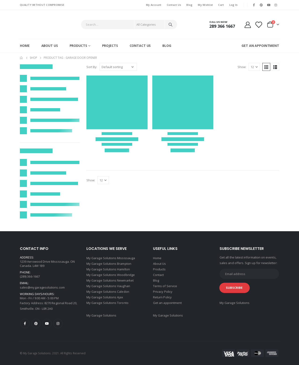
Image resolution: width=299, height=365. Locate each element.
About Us (49, 45)
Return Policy (162, 297)
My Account (153, 5)
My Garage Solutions (101, 315)
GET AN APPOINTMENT (260, 45)
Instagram (58, 323)
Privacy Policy (162, 291)
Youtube (47, 323)
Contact (158, 275)
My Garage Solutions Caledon (107, 291)
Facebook (25, 323)
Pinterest (36, 323)
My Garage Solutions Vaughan (108, 286)
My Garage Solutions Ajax (104, 297)
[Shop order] (118, 67)
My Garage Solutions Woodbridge (110, 275)
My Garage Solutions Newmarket (110, 280)
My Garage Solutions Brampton (108, 264)
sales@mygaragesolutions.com (42, 287)
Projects (110, 45)
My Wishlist (205, 5)
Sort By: (91, 67)
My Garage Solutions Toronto (107, 303)
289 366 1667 (222, 26)
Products (78, 45)
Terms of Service (165, 286)
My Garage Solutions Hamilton (108, 269)
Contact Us (174, 5)
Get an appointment (167, 303)
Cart (221, 5)
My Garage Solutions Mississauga (110, 258)
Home (25, 45)
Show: (242, 67)
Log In (233, 5)
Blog (189, 5)
